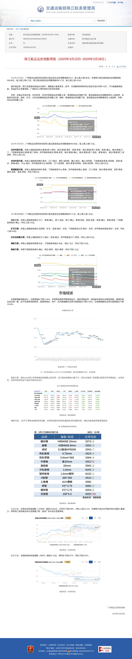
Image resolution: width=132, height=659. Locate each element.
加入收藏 (70, 645)
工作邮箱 (111, 2)
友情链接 (88, 645)
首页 (17, 29)
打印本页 (121, 66)
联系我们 (43, 645)
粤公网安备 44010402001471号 (81, 651)
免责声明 (52, 645)
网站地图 (79, 645)
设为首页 (61, 645)
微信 (120, 2)
